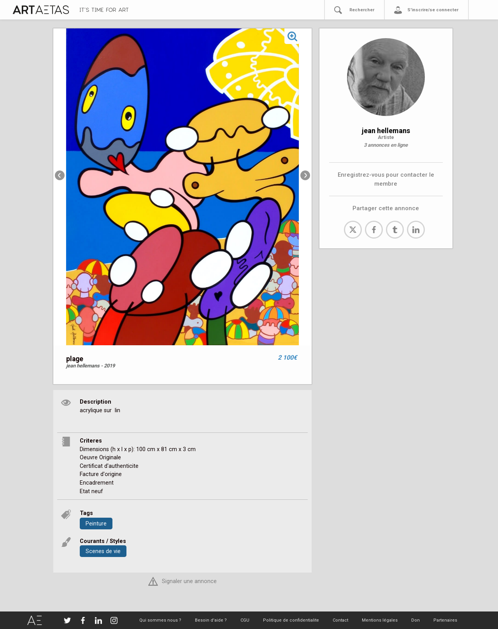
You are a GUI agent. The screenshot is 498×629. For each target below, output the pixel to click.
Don (415, 620)
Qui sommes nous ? (160, 620)
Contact (340, 620)
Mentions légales (380, 620)
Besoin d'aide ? (211, 620)
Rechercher (361, 9)
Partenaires (445, 620)
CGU (244, 620)
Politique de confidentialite (291, 620)
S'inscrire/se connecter (432, 9)
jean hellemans (386, 131)
